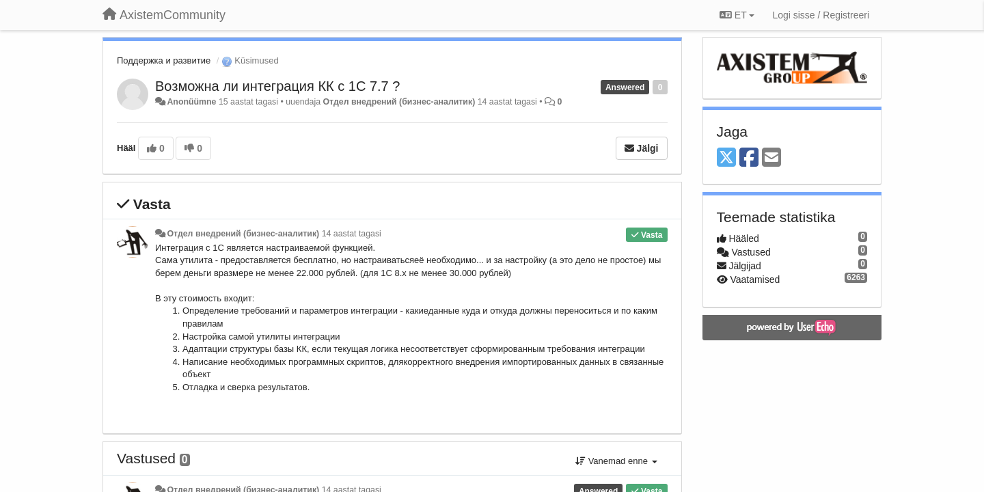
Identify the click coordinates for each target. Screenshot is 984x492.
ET (737, 15)
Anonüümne (191, 102)
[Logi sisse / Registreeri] (821, 15)
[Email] (771, 158)
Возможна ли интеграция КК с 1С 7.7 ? (277, 86)
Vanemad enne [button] (616, 461)
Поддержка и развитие (163, 60)
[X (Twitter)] (726, 158)
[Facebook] (748, 158)
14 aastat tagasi (351, 233)
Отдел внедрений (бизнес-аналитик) (399, 102)
